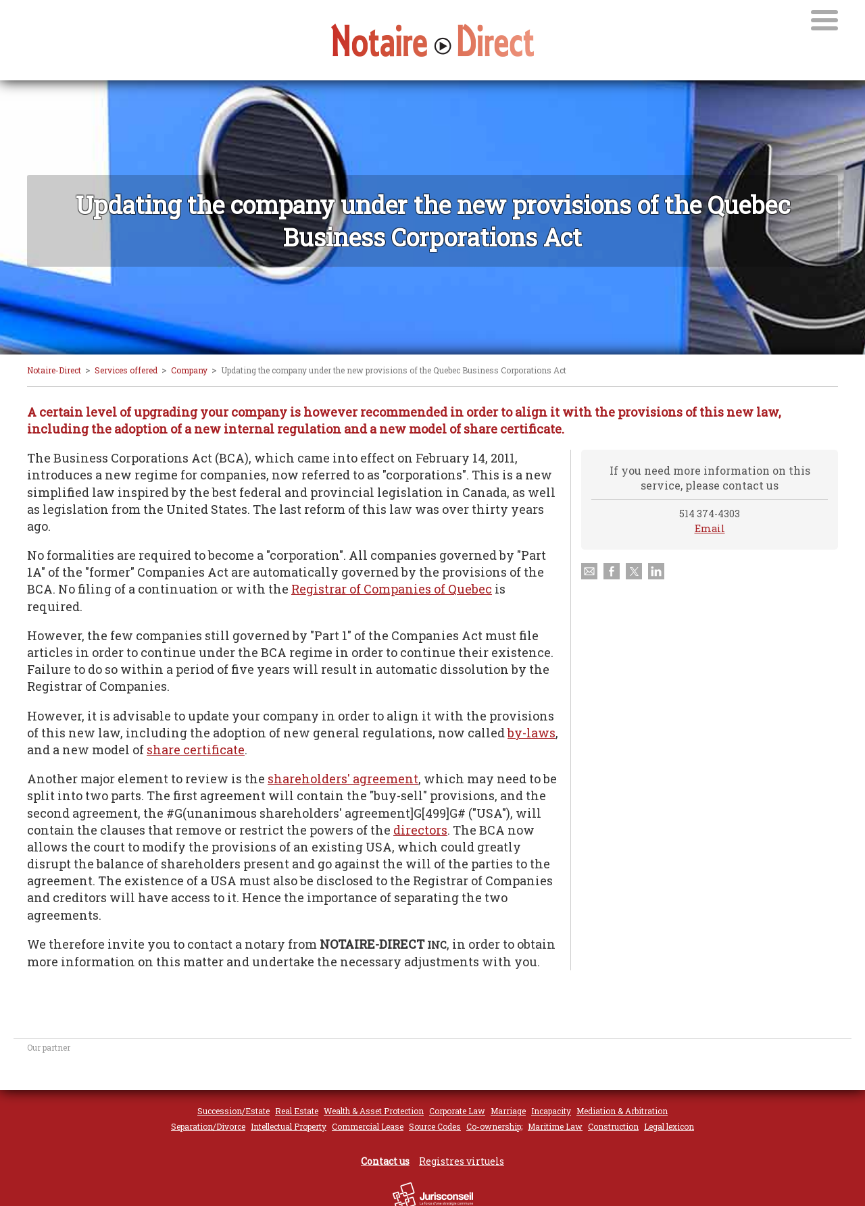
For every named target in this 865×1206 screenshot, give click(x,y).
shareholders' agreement (343, 778)
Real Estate (296, 1110)
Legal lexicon (669, 1126)
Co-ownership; (494, 1126)
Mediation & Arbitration (622, 1110)
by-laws (531, 733)
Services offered (126, 370)
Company (189, 370)
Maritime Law (555, 1126)
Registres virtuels (461, 1161)
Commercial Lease (367, 1126)
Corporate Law (457, 1110)
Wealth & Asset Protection (374, 1110)
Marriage (508, 1110)
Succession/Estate (233, 1110)
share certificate (196, 749)
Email (710, 528)
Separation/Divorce (208, 1126)
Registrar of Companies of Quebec (391, 589)
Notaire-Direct (54, 370)
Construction (613, 1126)
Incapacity (551, 1110)
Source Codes (435, 1126)
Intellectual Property (288, 1126)
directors (420, 830)
